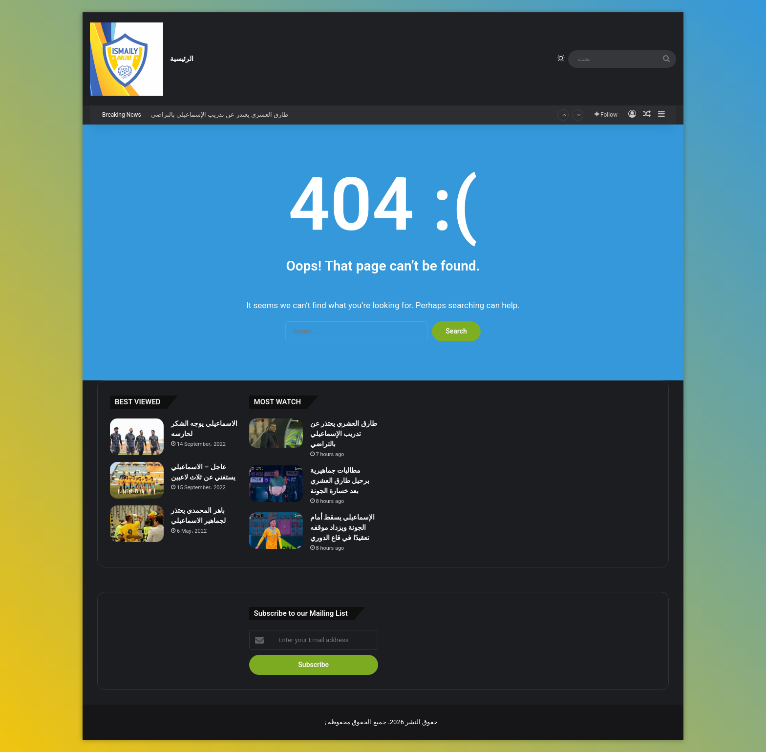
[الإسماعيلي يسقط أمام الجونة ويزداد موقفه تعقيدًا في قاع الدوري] (276, 530)
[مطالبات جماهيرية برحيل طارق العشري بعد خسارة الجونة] (276, 483)
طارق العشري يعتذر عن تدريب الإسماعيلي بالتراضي (219, 114)
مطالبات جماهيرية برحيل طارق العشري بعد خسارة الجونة (340, 480)
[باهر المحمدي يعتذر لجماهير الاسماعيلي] (137, 523)
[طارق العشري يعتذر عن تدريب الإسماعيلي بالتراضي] (276, 433)
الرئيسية (181, 59)
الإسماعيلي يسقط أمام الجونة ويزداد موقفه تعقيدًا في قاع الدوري (342, 527)
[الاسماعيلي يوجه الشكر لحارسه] (137, 436)
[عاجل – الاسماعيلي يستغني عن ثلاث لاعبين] (137, 480)
